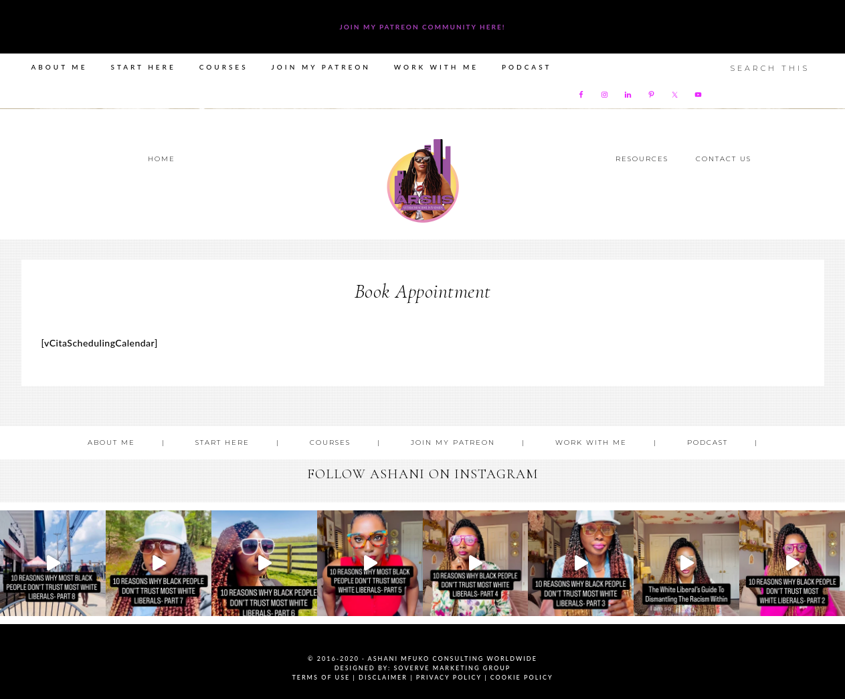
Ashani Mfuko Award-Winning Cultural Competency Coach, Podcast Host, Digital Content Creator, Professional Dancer (422, 181)
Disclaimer (383, 677)
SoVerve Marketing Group (451, 668)
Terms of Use (321, 677)
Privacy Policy (449, 677)
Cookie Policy (521, 677)
